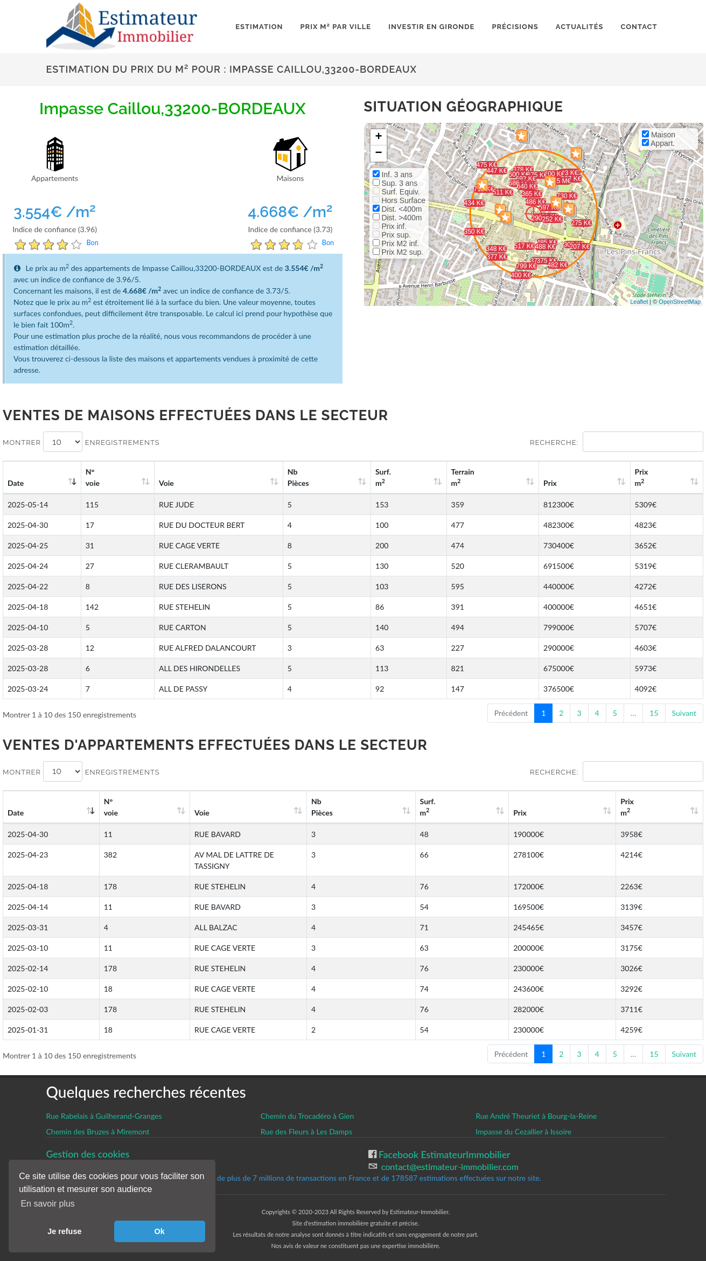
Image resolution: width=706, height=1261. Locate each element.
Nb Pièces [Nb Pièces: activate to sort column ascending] (382, 477)
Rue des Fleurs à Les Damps (306, 1120)
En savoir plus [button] (47, 1203)
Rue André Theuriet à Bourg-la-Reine (536, 1104)
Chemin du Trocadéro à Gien (307, 1104)
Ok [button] (160, 1231)
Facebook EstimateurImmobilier (443, 1143)
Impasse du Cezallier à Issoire (523, 1120)
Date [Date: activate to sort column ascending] (16, 482)
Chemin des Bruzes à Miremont (98, 1120)
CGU (56, 1154)
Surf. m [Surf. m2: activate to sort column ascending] (449, 477)
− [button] (378, 153)
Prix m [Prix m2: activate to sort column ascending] (655, 477)
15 (653, 712)
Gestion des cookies (88, 1142)
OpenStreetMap (680, 301)
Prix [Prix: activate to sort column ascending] (582, 482)
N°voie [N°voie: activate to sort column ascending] (97, 477)
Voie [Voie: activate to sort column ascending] (156, 482)
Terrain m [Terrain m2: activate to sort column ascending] (514, 477)
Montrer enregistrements (81, 441)
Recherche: (616, 441)
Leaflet (639, 301)
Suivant (684, 712)
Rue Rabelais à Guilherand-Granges (104, 1104)
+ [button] (378, 137)
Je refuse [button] (64, 1231)
